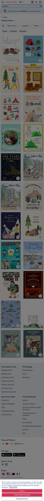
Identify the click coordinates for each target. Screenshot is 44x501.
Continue (22, 491)
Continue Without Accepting (22, 495)
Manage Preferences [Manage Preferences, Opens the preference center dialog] (22, 498)
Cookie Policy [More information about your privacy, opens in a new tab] (13, 487)
